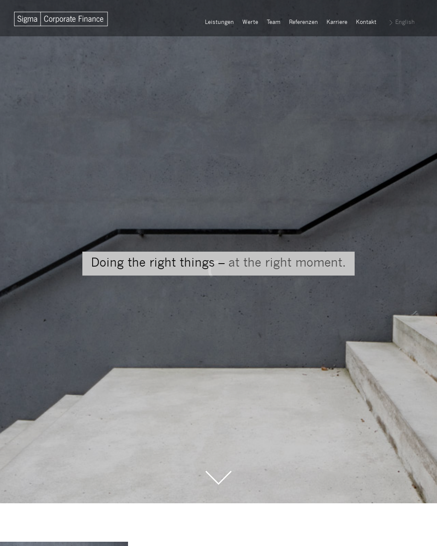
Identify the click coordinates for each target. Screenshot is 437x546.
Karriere (336, 22)
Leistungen (219, 22)
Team (273, 22)
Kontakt (366, 22)
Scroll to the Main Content (218, 478)
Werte (250, 22)
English (405, 22)
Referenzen (303, 22)
